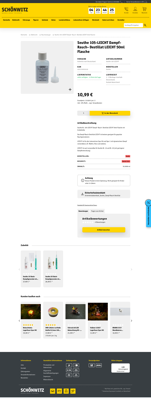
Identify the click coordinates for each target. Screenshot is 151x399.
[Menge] (83, 113)
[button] (126, 12)
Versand (128, 390)
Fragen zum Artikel (97, 211)
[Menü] (128, 366)
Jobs (22, 367)
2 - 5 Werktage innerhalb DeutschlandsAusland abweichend (114, 79)
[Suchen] (133, 27)
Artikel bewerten (103, 230)
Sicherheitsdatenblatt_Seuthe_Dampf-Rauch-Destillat (102, 195)
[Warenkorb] (144, 12)
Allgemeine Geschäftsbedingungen (51, 373)
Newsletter (24, 379)
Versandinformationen (28, 376)
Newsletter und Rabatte (148, 216)
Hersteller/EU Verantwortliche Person (87, 205)
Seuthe (128, 156)
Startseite (6, 21)
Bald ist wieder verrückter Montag (96, 8)
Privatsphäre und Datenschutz (48, 368)
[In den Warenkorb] (110, 113)
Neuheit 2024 (126, 161)
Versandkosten (97, 103)
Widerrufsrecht (48, 381)
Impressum (46, 378)
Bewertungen (83, 211)
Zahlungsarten (25, 373)
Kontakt (23, 370)
